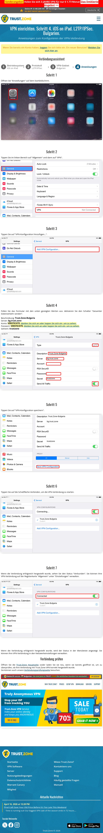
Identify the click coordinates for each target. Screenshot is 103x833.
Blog (56, 775)
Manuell (58, 784)
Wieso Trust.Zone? (64, 761)
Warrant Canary (16, 784)
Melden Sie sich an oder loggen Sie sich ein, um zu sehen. (48, 323)
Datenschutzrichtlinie (19, 780)
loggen (43, 47)
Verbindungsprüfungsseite (37, 670)
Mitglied (11, 789)
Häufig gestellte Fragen (66, 780)
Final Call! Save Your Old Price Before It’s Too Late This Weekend (35, 807)
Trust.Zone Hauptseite (27, 664)
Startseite (12, 761)
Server (10, 771)
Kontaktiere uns (62, 766)
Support (58, 771)
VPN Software (14, 766)
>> (38, 11)
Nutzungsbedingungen (19, 775)
